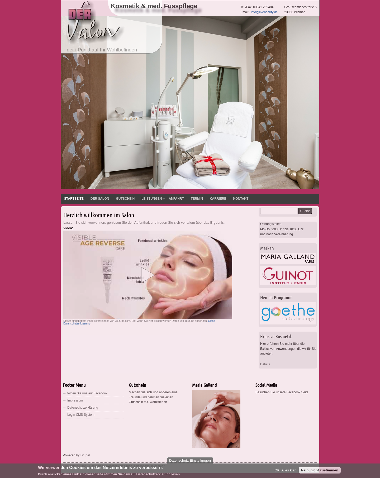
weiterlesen (158, 402)
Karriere (218, 198)
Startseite (74, 198)
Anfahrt (176, 198)
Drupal (85, 455)
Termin (197, 198)
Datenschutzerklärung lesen (158, 475)
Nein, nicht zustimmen (319, 472)
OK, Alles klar (285, 472)
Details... (266, 364)
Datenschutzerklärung (82, 407)
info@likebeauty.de (264, 12)
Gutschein (125, 198)
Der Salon (100, 198)
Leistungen (151, 198)
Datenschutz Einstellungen (190, 462)
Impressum (75, 400)
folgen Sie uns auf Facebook (87, 393)
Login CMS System (80, 415)
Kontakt (240, 198)
